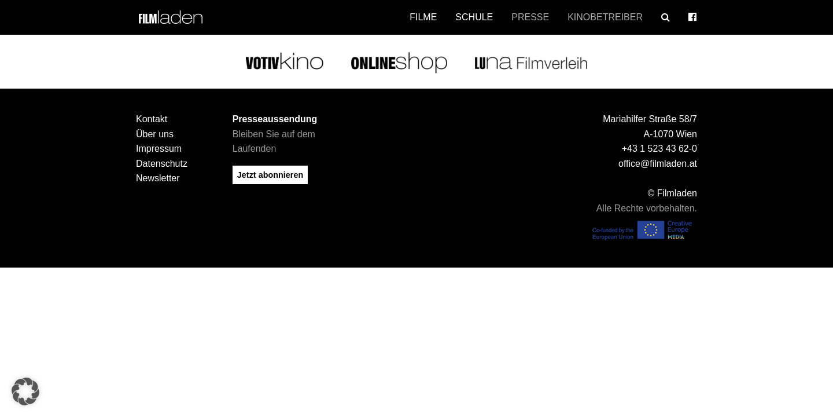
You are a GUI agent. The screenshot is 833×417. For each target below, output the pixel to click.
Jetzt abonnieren (270, 170)
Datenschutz (161, 159)
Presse (530, 17)
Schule (474, 17)
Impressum (159, 144)
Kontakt (151, 114)
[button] (25, 391)
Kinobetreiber (605, 17)
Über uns (155, 129)
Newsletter (158, 174)
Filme (423, 17)
